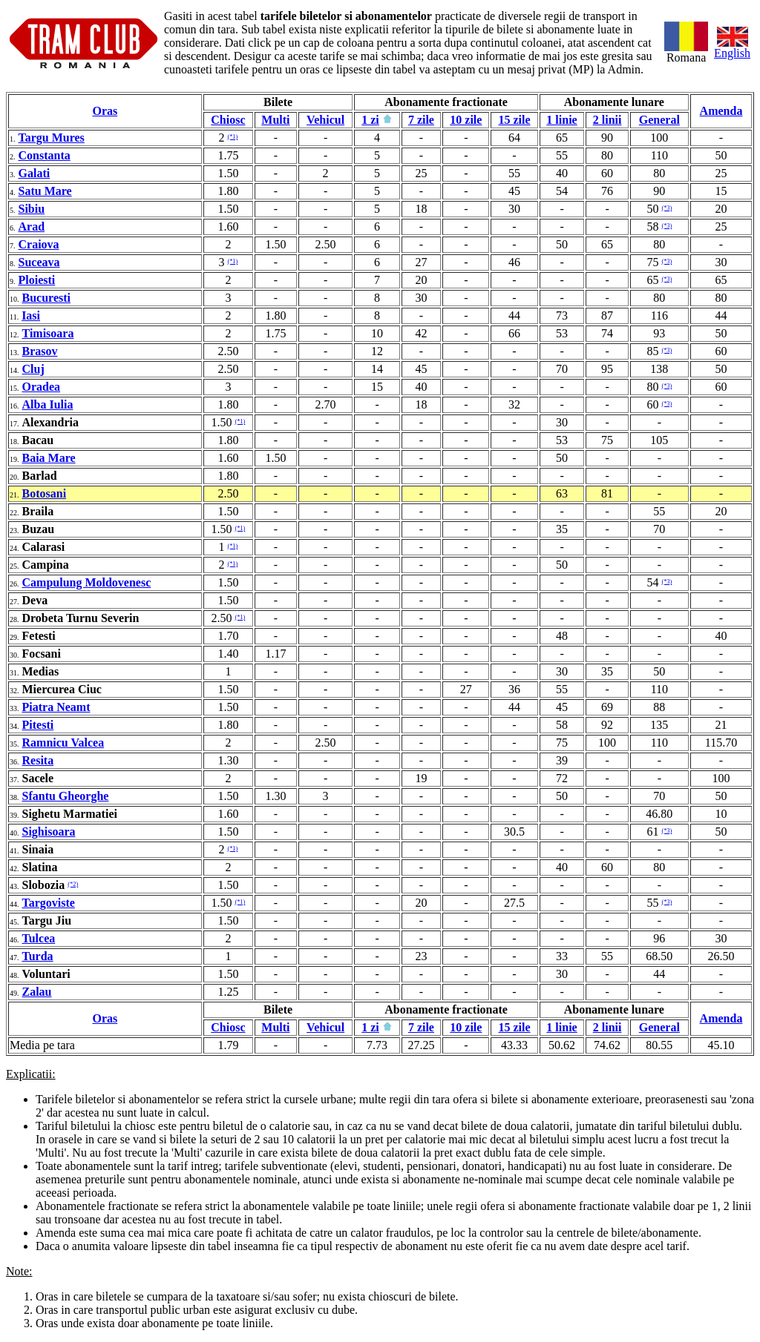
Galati (34, 173)
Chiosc (228, 119)
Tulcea (39, 938)
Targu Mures (52, 137)
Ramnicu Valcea (63, 742)
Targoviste (48, 902)
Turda (37, 956)
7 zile (421, 119)
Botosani (44, 493)
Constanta (45, 155)
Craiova (39, 244)
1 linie (561, 119)
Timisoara (48, 333)
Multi (275, 119)
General (659, 119)
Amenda (721, 111)
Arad (32, 226)
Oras (104, 111)
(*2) (73, 884)
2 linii (607, 119)
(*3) (666, 208)
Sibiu (32, 208)
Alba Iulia (47, 404)
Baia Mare (49, 458)
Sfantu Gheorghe (65, 796)
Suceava (39, 262)
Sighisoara (49, 831)
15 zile (514, 119)
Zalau (37, 991)
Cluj (33, 369)
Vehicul (325, 119)
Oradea (41, 386)
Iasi (31, 315)
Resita (38, 760)
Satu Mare (45, 191)
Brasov (40, 351)
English (732, 47)
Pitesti (38, 724)
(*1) (232, 136)
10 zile (466, 119)
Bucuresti (46, 297)
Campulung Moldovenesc (86, 582)
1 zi (370, 119)
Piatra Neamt (56, 707)
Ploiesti (37, 280)
